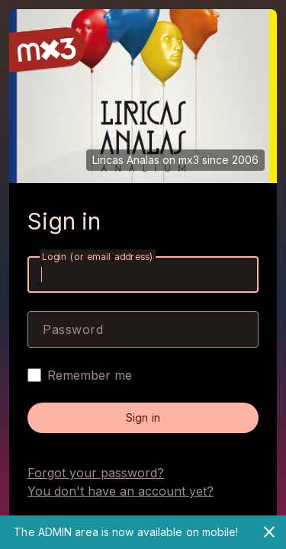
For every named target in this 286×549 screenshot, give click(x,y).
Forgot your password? (95, 472)
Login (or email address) (97, 256)
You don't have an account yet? (120, 491)
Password (73, 329)
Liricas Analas (125, 159)
